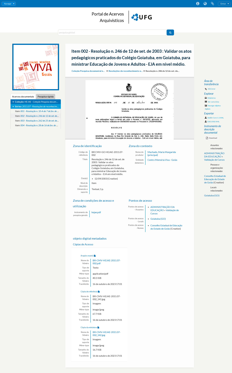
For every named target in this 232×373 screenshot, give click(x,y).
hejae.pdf (96, 212)
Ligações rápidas (197, 3)
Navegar (7, 4)
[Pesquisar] (170, 32)
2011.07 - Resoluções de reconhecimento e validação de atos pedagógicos (56, 106)
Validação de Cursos (214, 159)
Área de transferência (212, 3)
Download (211, 138)
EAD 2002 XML (212, 121)
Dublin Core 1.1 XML (214, 118)
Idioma (205, 3)
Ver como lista (212, 102)
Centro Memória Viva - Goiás (162, 159)
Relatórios (210, 98)
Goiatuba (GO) (158, 218)
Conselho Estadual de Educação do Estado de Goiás (215, 179)
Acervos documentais (23, 96)
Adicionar (211, 89)
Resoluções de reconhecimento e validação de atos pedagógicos (126, 71)
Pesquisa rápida (46, 96)
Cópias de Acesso (83, 244)
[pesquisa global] (112, 32)
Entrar (223, 4)
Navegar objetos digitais (213, 107)
